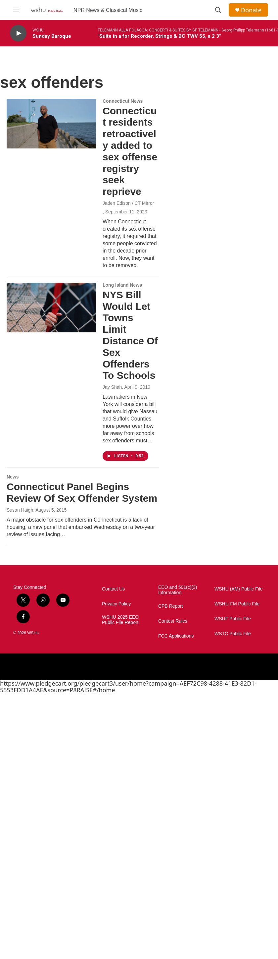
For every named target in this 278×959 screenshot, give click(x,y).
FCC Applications (176, 636)
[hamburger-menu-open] (16, 10)
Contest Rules (172, 621)
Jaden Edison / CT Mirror (128, 203)
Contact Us (113, 589)
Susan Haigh (20, 510)
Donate (251, 10)
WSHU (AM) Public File (238, 589)
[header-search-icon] (218, 10)
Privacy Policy (116, 603)
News (13, 477)
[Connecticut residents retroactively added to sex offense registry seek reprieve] (51, 123)
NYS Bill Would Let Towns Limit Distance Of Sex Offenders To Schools (130, 335)
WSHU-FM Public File (236, 603)
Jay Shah (112, 387)
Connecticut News (123, 101)
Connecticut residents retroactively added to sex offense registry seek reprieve (130, 151)
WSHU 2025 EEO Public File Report (120, 620)
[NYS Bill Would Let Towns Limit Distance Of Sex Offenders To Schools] (51, 307)
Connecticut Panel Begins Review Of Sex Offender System (82, 492)
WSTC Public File (232, 633)
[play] (18, 33)
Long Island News (122, 285)
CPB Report (170, 606)
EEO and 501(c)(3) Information (177, 590)
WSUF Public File (232, 618)
